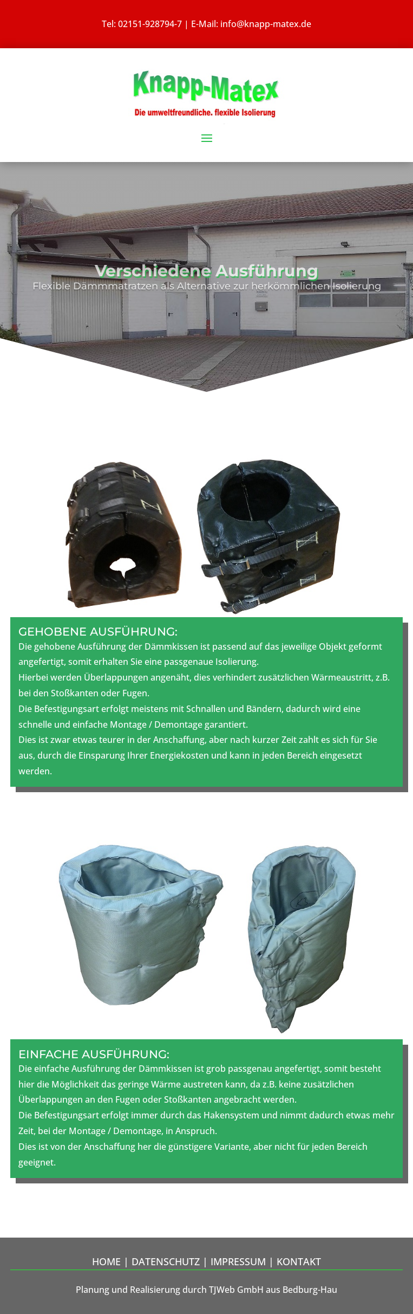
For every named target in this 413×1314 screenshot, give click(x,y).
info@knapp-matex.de (265, 24)
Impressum (238, 1261)
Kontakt (299, 1261)
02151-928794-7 (150, 24)
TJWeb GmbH (236, 1290)
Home (106, 1261)
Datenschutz (166, 1261)
